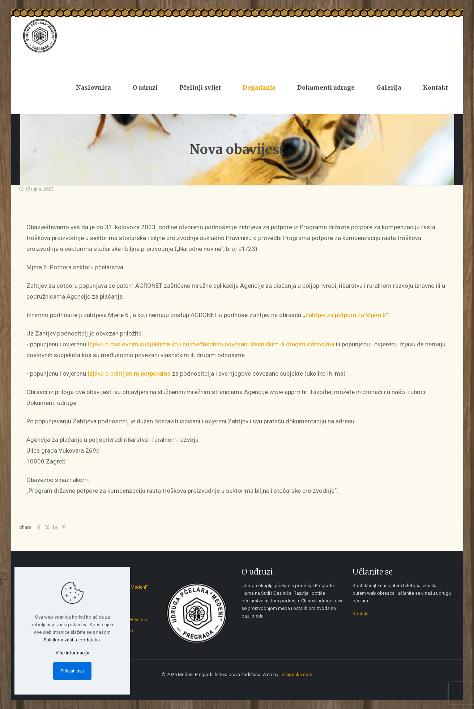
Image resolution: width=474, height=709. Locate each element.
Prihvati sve (72, 671)
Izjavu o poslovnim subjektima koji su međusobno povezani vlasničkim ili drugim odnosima (210, 344)
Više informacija (72, 652)
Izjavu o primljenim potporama (129, 373)
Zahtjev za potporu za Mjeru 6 (345, 315)
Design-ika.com (295, 674)
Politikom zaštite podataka (72, 639)
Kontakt (361, 613)
